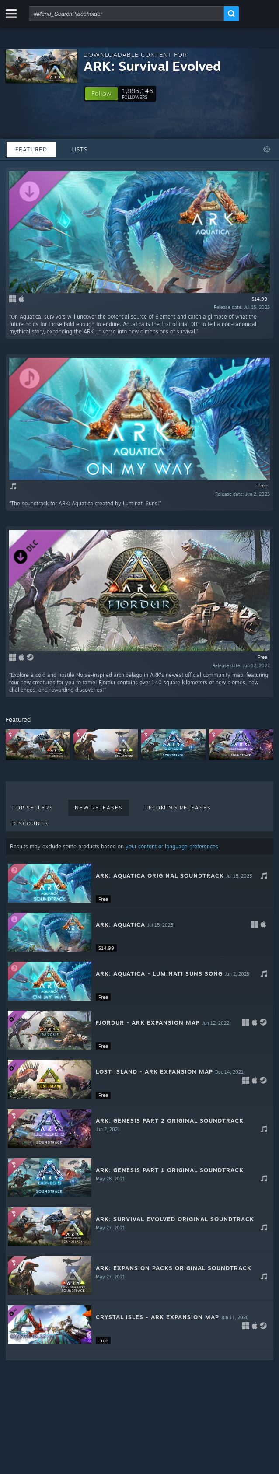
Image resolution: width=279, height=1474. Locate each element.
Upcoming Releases (177, 808)
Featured (31, 149)
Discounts (30, 823)
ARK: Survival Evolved (152, 66)
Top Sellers (32, 808)
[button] (101, 94)
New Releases (99, 808)
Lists (79, 149)
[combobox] (126, 13)
